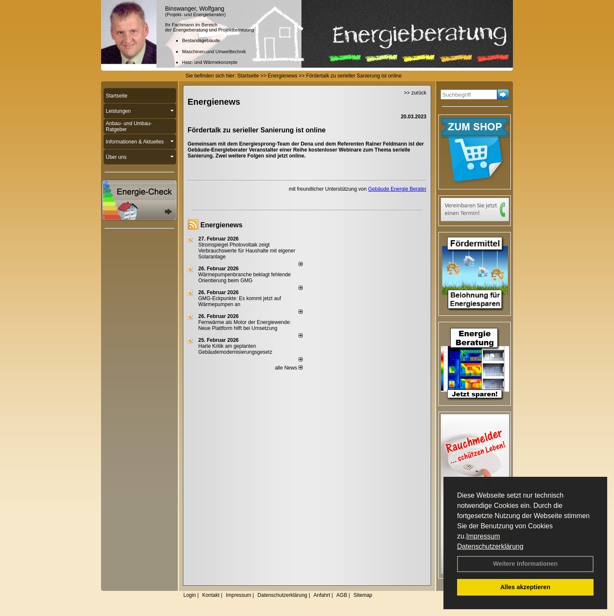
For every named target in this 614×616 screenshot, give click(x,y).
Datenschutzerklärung (490, 546)
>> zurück (415, 93)
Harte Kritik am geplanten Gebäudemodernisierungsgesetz (235, 349)
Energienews (221, 225)
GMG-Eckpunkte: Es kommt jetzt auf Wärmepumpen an (239, 301)
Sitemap (362, 595)
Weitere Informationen (525, 563)
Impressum (483, 536)
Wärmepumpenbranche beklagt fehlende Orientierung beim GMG (244, 278)
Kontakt (211, 595)
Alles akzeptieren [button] (525, 587)
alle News (289, 368)
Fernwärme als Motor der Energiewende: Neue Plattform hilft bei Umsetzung (244, 325)
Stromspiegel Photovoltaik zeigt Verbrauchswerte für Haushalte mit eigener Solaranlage (246, 251)
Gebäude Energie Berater (397, 189)
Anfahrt (321, 595)
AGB (341, 595)
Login (189, 595)
